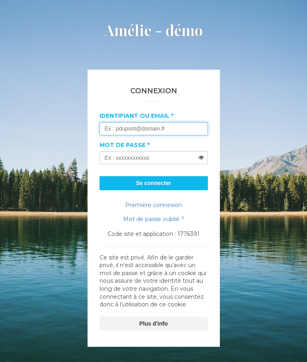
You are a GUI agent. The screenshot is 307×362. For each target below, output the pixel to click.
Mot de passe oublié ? (153, 219)
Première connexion (153, 205)
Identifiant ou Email (134, 115)
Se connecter (153, 183)
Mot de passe (123, 145)
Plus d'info (154, 323)
